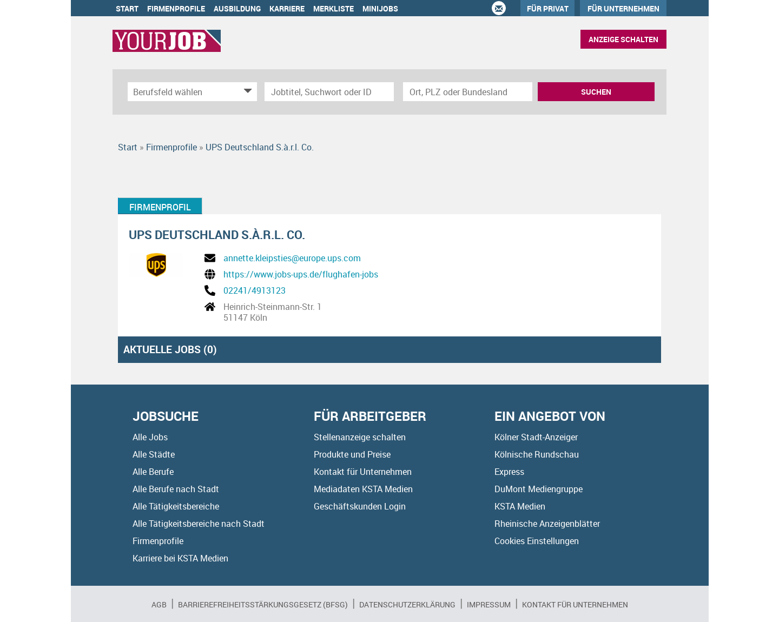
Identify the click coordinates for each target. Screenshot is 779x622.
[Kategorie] (181, 91)
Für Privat (548, 8)
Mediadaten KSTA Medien (363, 489)
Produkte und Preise (352, 454)
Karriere (287, 8)
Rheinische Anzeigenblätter (547, 524)
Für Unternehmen (623, 8)
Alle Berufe (153, 472)
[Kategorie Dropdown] (246, 91)
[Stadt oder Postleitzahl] (467, 91)
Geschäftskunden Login (360, 506)
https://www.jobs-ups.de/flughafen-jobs (300, 274)
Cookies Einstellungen (536, 541)
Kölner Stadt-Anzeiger (536, 437)
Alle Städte (154, 454)
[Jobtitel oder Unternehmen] (329, 91)
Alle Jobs (150, 437)
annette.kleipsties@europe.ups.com (292, 258)
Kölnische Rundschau (536, 454)
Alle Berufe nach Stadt (176, 489)
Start (127, 8)
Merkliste (333, 8)
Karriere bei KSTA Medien (180, 558)
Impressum (489, 604)
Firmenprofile (176, 8)
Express (509, 472)
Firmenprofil (160, 207)
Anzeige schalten (623, 39)
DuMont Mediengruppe (538, 489)
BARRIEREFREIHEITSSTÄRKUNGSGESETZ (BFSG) (263, 604)
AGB (159, 604)
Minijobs (380, 8)
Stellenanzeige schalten (360, 437)
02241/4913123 (254, 290)
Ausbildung (237, 8)
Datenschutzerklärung (407, 604)
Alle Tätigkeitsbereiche (176, 506)
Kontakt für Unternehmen (363, 472)
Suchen (596, 92)
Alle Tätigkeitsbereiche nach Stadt (199, 524)
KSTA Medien (519, 506)
